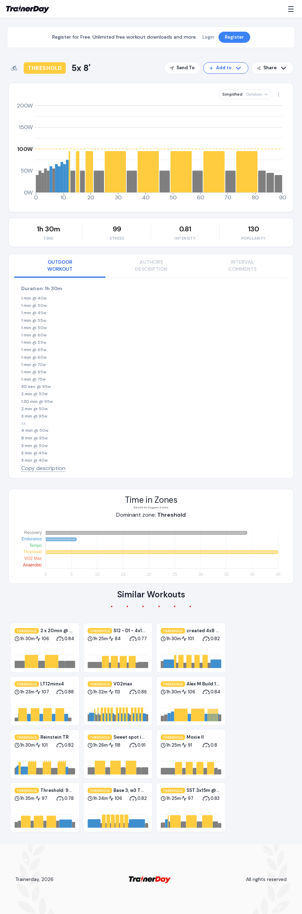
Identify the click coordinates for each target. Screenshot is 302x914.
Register (234, 37)
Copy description (43, 468)
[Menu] (292, 9)
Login (208, 37)
